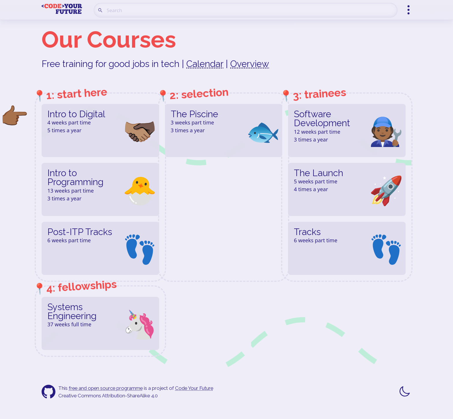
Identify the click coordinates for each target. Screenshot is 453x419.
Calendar (204, 64)
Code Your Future (194, 388)
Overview (249, 64)
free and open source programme (106, 388)
